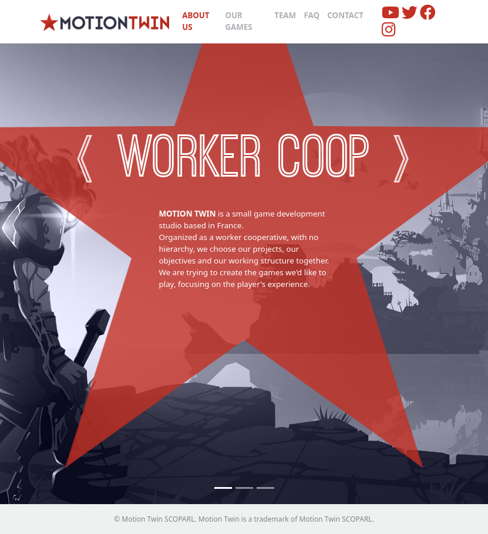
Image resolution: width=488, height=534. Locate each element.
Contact (345, 15)
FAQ (311, 15)
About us (195, 21)
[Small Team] (265, 488)
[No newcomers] (244, 488)
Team (285, 15)
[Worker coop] (223, 488)
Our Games (238, 21)
